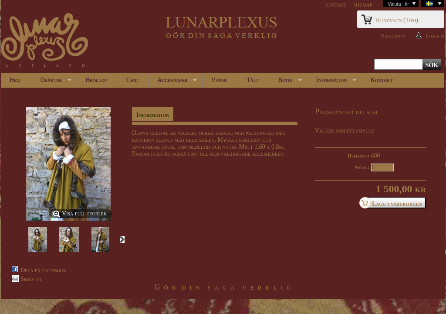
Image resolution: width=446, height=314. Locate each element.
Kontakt (381, 80)
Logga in (435, 35)
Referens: (358, 156)
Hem (15, 80)
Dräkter (51, 82)
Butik (285, 82)
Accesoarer (173, 82)
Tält (252, 80)
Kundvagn (397, 20)
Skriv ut (31, 279)
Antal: (362, 167)
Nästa (122, 239)
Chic (132, 80)
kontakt (335, 4)
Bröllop (96, 80)
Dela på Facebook (43, 270)
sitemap (362, 4)
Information (331, 82)
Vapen (219, 80)
